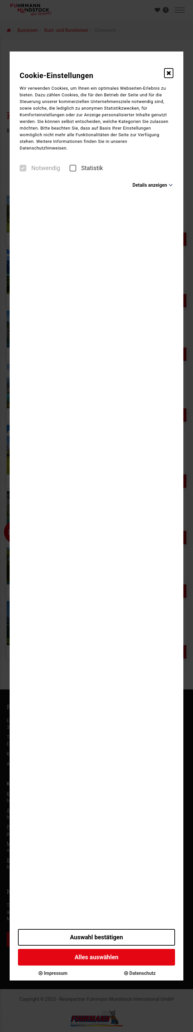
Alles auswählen (96, 957)
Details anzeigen (149, 185)
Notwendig (40, 168)
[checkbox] (23, 168)
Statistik (86, 168)
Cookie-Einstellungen (57, 75)
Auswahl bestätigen (96, 937)
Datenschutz (139, 973)
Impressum (53, 973)
